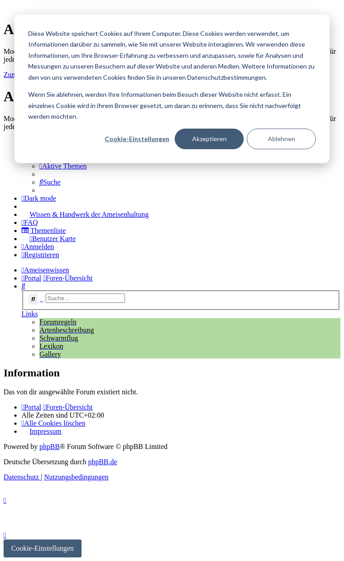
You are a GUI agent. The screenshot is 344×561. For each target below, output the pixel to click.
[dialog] (172, 88)
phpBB (49, 446)
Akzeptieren (209, 138)
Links (30, 314)
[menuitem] (63, 166)
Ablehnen (281, 138)
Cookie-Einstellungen (137, 138)
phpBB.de (102, 462)
